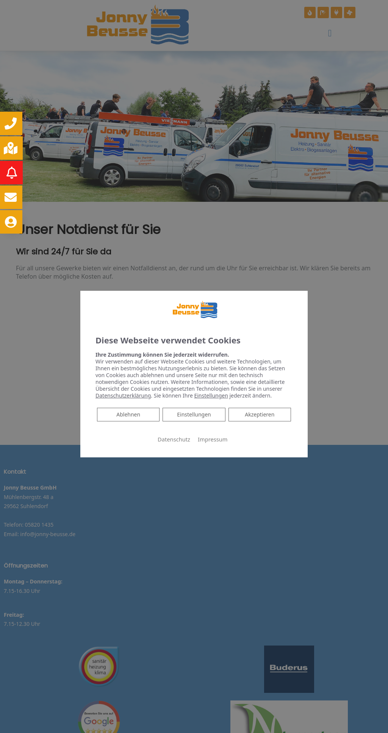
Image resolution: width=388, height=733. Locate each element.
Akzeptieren (259, 414)
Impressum (213, 439)
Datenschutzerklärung (123, 395)
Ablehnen (128, 414)
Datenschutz (174, 439)
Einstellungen (194, 414)
